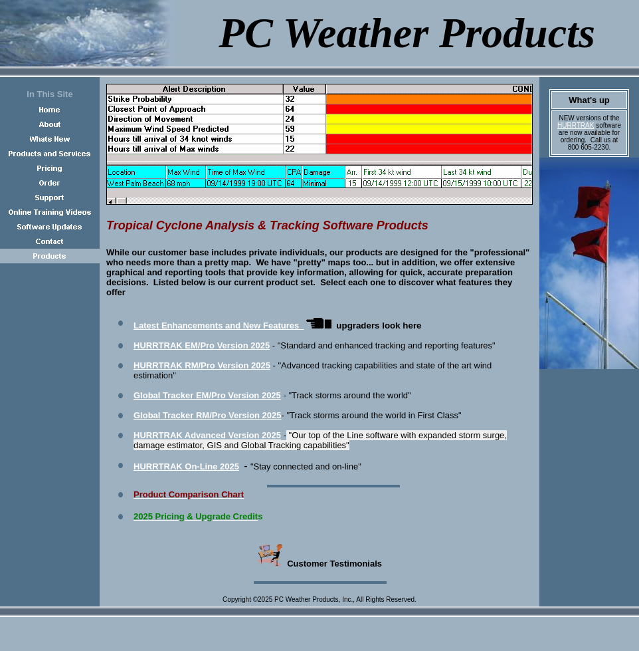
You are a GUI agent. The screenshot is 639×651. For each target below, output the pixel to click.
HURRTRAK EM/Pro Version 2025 (202, 345)
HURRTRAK (575, 125)
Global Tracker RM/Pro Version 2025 (208, 415)
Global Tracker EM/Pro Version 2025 (207, 395)
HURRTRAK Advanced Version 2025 (207, 435)
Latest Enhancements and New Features (218, 325)
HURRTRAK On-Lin (186, 466)
